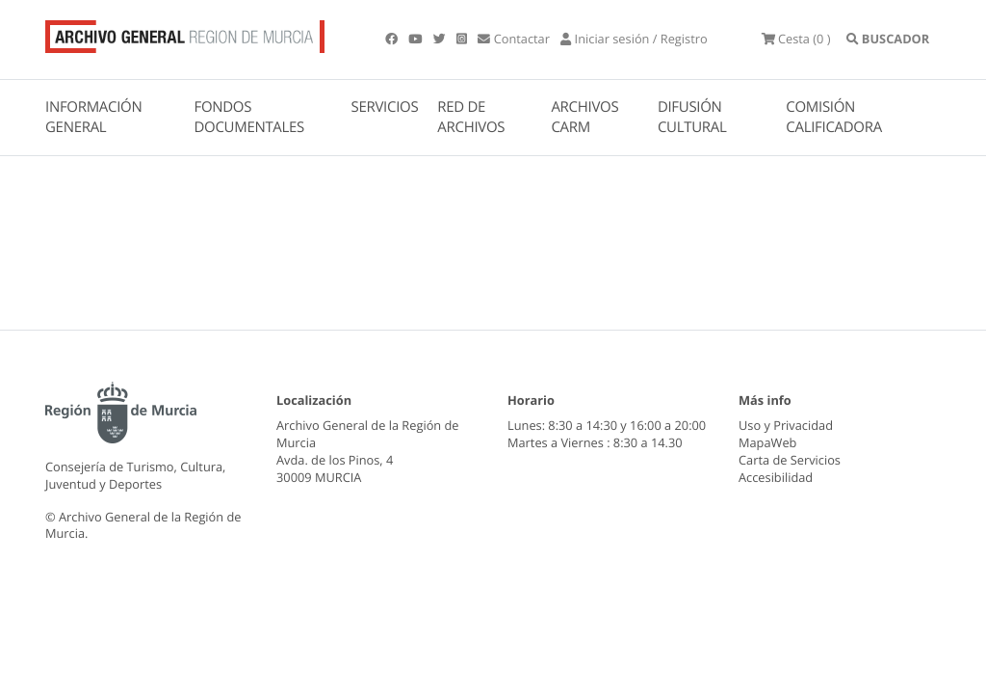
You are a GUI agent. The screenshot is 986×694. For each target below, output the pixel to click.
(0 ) (796, 38)
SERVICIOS (385, 107)
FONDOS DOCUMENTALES (249, 117)
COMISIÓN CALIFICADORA (834, 117)
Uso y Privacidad (786, 425)
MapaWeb (767, 442)
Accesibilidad (776, 477)
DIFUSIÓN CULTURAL (692, 117)
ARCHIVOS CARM (584, 117)
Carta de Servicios (790, 459)
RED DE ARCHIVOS (471, 117)
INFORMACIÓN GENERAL (93, 117)
